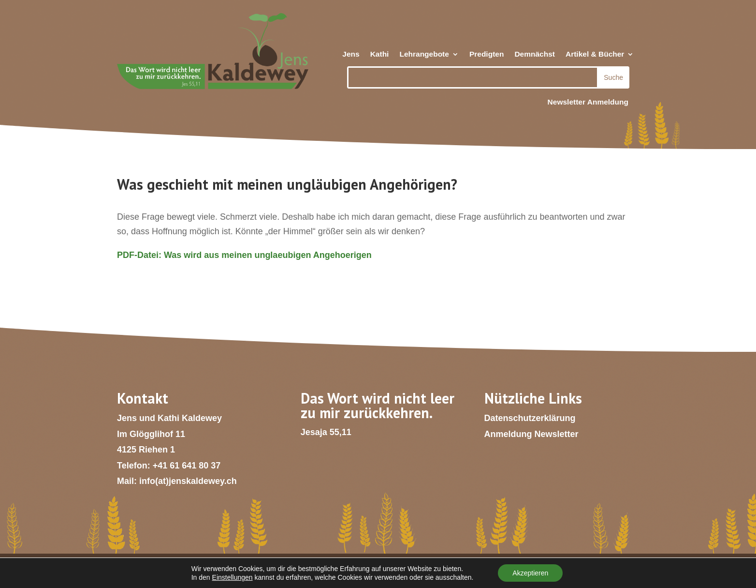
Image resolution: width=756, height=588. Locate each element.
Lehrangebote (424, 54)
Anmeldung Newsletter (531, 434)
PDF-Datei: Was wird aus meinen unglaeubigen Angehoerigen (244, 255)
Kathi (379, 54)
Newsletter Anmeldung (588, 102)
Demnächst (534, 54)
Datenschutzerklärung (530, 418)
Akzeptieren (530, 573)
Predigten (486, 54)
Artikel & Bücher (595, 54)
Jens (350, 54)
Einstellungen (232, 577)
